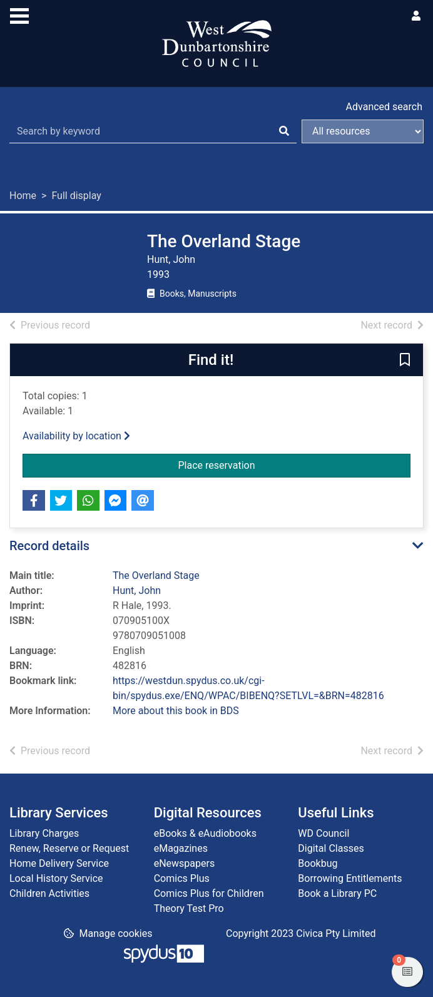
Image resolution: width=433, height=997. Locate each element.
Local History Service (56, 878)
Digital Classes (331, 848)
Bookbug (317, 863)
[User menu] (416, 16)
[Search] (284, 131)
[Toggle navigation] (19, 14)
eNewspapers (184, 863)
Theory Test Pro (189, 908)
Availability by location (76, 436)
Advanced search (384, 107)
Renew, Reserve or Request (69, 848)
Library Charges (44, 833)
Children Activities (49, 893)
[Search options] (363, 131)
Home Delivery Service (59, 863)
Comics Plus (182, 878)
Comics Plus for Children (209, 893)
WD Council (323, 833)
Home (22, 196)
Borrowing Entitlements (350, 878)
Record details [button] (49, 545)
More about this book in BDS (176, 711)
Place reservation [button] (267, 464)
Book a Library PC (337, 893)
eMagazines (181, 848)
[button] (404, 360)
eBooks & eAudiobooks (205, 833)
